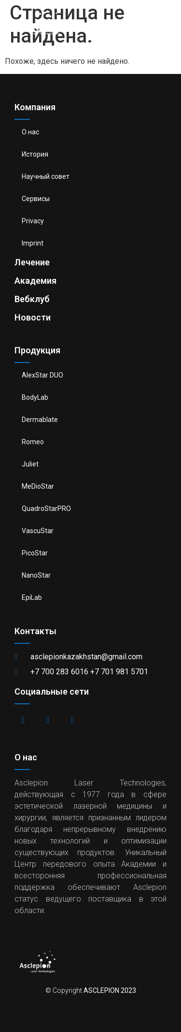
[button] (166, 22)
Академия (35, 281)
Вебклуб (32, 299)
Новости (32, 317)
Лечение (32, 262)
